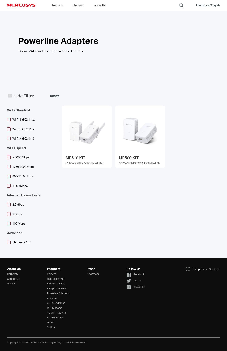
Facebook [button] (136, 274)
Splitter (51, 327)
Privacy (11, 283)
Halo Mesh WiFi (55, 278)
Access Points (55, 317)
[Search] (181, 5)
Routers (51, 273)
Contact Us (13, 278)
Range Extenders (56, 288)
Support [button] (78, 5)
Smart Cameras (56, 283)
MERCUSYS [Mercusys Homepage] (21, 5)
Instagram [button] (136, 286)
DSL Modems (54, 307)
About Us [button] (99, 5)
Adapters (52, 298)
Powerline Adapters (58, 293)
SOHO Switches (56, 302)
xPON (50, 322)
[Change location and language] (205, 5)
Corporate (13, 273)
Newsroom (93, 273)
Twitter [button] (134, 280)
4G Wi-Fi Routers (56, 312)
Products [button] (57, 5)
